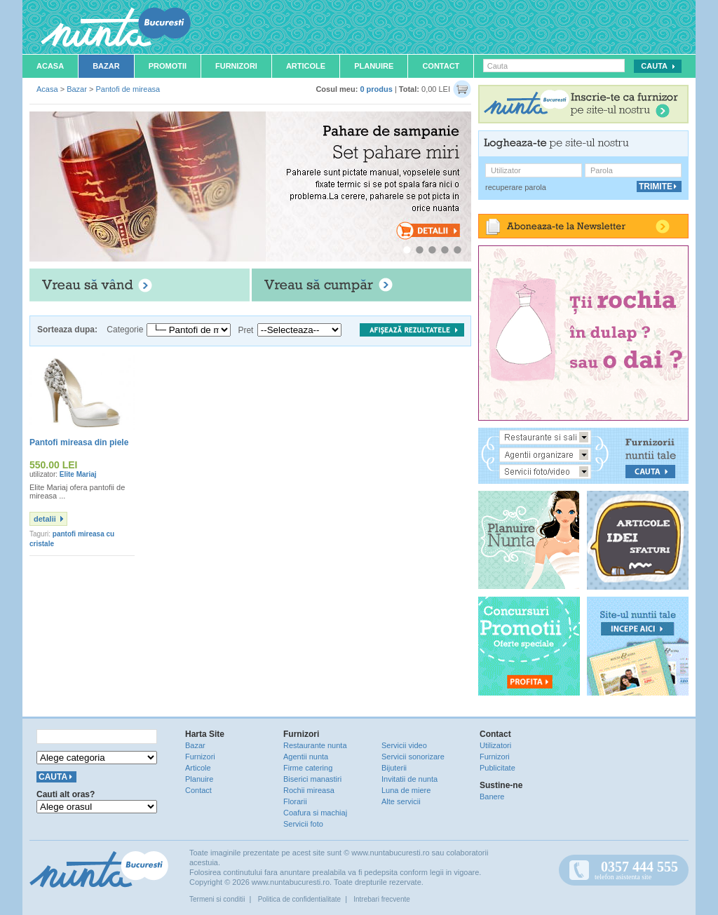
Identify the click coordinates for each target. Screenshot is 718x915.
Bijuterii (394, 768)
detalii (45, 519)
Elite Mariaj (78, 474)
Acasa (50, 66)
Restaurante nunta (315, 745)
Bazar (106, 66)
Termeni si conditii (217, 899)
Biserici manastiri (312, 779)
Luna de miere (406, 790)
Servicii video (404, 745)
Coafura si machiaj (315, 812)
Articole (305, 66)
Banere (492, 796)
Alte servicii (401, 801)
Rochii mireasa (308, 790)
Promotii (168, 66)
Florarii (295, 801)
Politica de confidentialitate (299, 899)
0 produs (376, 89)
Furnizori (236, 66)
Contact (440, 66)
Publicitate (497, 768)
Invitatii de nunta (409, 779)
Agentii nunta (305, 756)
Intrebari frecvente (381, 899)
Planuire (373, 66)
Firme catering (307, 768)
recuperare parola (515, 187)
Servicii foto (303, 824)
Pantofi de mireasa (127, 89)
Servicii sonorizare (413, 756)
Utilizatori (495, 745)
